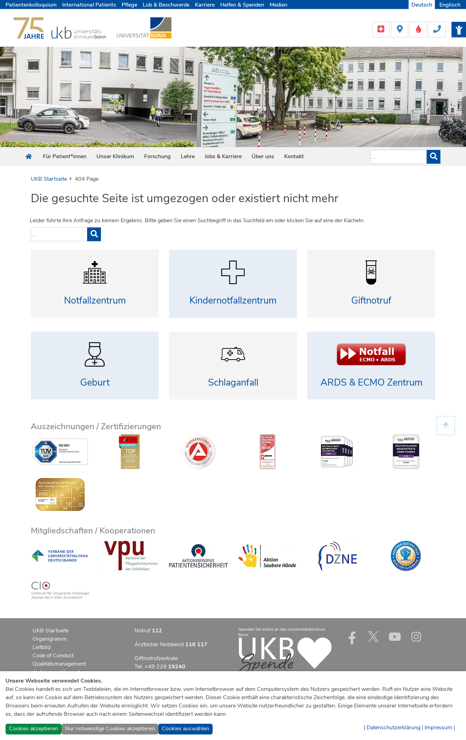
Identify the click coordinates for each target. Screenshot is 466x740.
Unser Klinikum (115, 156)
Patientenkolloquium (31, 5)
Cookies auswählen (185, 728)
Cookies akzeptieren (33, 728)
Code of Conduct (53, 655)
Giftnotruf (371, 300)
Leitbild (41, 647)
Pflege (129, 5)
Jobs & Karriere (223, 156)
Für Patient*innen (64, 156)
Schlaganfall (233, 382)
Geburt (95, 382)
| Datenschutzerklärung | (393, 727)
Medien (278, 5)
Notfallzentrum (95, 300)
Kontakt (294, 156)
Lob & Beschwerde (166, 5)
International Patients (89, 5)
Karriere (205, 5)
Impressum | (440, 727)
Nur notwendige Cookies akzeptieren (110, 728)
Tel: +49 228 (159, 666)
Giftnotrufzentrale (156, 658)
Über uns (263, 156)
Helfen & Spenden (242, 5)
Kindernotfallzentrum (233, 300)
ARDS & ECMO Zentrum (371, 382)
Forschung (157, 156)
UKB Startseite (49, 179)
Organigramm (49, 639)
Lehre (188, 156)
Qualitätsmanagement (59, 664)
